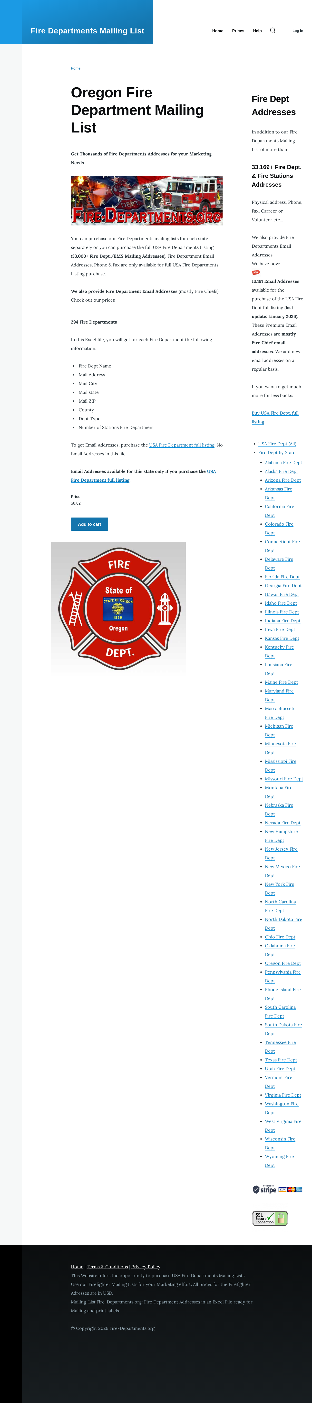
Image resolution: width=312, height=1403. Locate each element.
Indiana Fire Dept (283, 620)
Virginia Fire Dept (283, 1095)
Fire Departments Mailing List (88, 30)
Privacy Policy (145, 1267)
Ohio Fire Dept (280, 937)
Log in (297, 31)
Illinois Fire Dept (282, 612)
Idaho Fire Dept (281, 603)
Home (75, 68)
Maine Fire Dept (281, 682)
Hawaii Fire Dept (282, 594)
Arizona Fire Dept (283, 480)
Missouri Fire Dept (284, 779)
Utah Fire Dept (280, 1068)
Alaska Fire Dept (281, 471)
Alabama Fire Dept (283, 462)
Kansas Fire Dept (282, 638)
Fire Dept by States (277, 452)
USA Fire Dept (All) (277, 444)
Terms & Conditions (107, 1267)
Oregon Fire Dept (283, 963)
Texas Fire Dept (281, 1060)
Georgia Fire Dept (283, 585)
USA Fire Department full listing (181, 445)
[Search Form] (272, 31)
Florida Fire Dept (282, 577)
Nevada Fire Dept (283, 822)
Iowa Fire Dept (280, 629)
